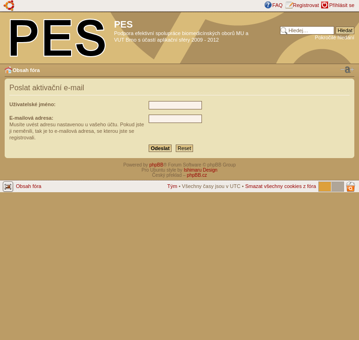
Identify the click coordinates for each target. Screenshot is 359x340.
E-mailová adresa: (31, 118)
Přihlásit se (341, 5)
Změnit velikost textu (347, 69)
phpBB (156, 164)
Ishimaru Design (200, 170)
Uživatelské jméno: (32, 104)
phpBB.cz (197, 175)
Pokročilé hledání (334, 37)
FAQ (278, 5)
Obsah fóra (26, 70)
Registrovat (306, 5)
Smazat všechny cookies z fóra (280, 186)
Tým (172, 186)
